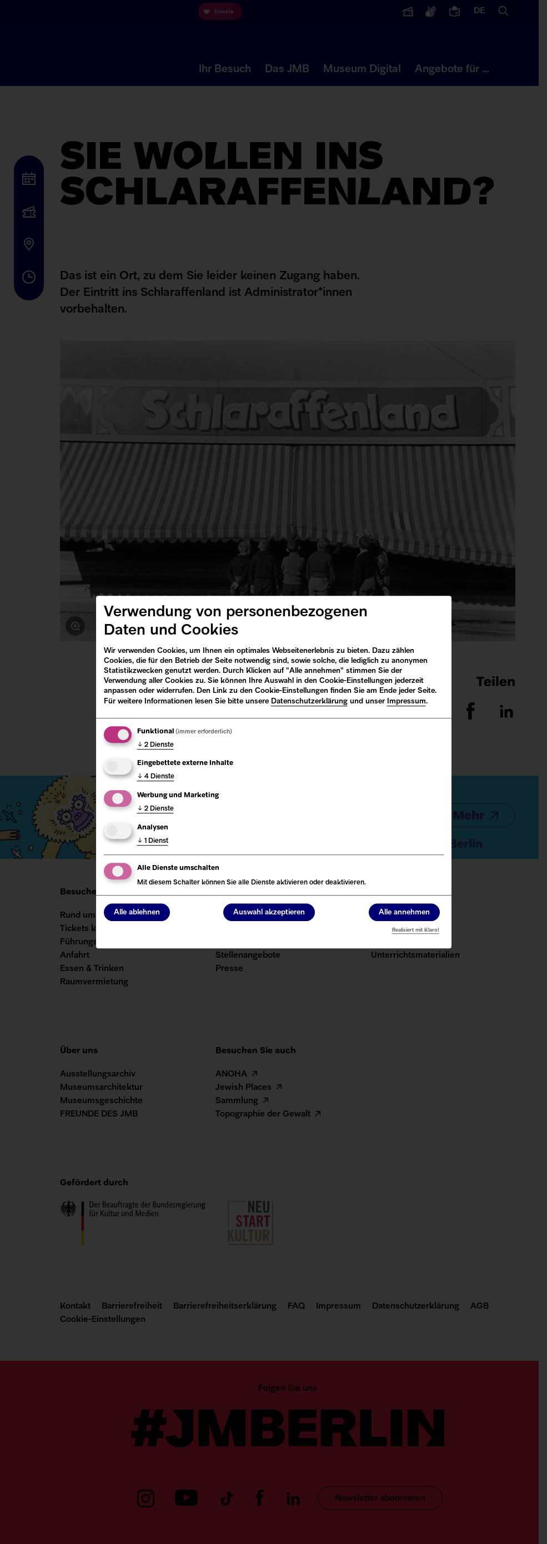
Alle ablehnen (137, 912)
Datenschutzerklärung (309, 701)
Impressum (406, 701)
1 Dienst (152, 841)
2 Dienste (155, 745)
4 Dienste (155, 777)
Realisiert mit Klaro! (415, 930)
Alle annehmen (404, 912)
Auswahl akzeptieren (269, 912)
